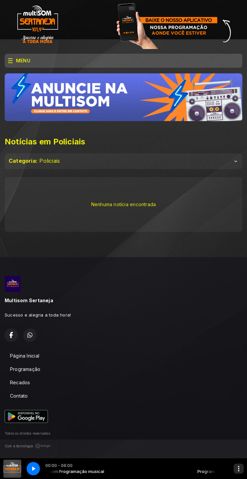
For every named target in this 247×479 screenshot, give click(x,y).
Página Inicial (24, 356)
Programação (25, 369)
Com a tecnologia (28, 446)
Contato (19, 396)
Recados (20, 382)
